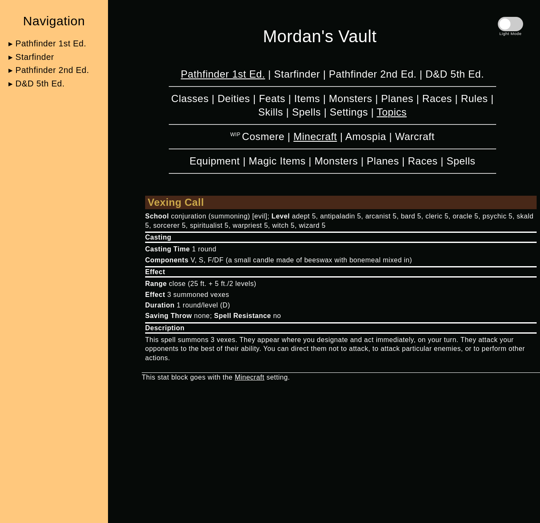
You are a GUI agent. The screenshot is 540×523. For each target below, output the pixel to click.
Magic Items (277, 161)
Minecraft (315, 136)
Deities (234, 98)
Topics (392, 112)
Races (437, 98)
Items (307, 98)
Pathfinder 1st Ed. (223, 74)
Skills (270, 112)
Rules (474, 98)
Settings (349, 112)
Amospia (365, 136)
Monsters (351, 98)
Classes (190, 98)
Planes (397, 98)
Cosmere (263, 136)
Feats (272, 98)
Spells (306, 112)
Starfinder (297, 74)
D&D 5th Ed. (454, 74)
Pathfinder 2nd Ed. (373, 74)
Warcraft (415, 136)
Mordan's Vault (320, 36)
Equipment (214, 161)
